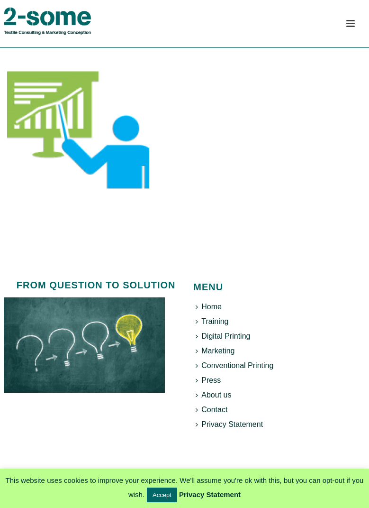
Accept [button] (162, 495)
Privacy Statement (229, 424)
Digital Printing (223, 336)
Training (212, 321)
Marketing (215, 351)
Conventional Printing (234, 365)
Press (208, 380)
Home (209, 307)
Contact (211, 410)
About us (213, 395)
